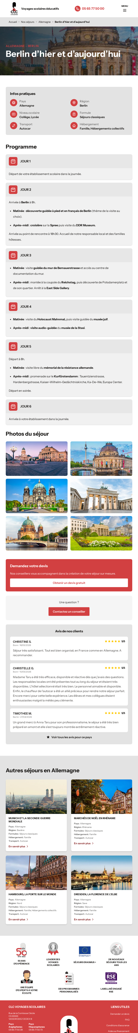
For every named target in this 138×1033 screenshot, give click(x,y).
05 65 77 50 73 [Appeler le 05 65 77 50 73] (36, 1029)
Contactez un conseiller (69, 611)
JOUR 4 (25, 307)
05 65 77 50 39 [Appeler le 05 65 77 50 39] (16, 1029)
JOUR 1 (25, 161)
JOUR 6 (25, 406)
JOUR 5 (25, 346)
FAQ (127, 1019)
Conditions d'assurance (117, 1025)
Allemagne (44, 22)
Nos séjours (27, 22)
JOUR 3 (25, 255)
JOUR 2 (25, 190)
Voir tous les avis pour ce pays (69, 737)
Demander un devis (119, 1014)
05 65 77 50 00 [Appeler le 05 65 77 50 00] (93, 9)
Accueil (13, 22)
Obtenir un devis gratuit (69, 583)
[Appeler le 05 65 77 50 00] (77, 8)
